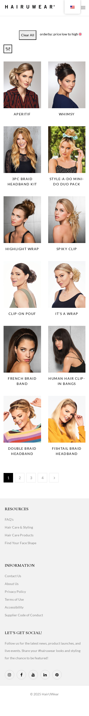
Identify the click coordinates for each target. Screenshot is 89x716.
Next (54, 477)
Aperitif (22, 114)
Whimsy (67, 114)
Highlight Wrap (22, 249)
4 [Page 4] (43, 478)
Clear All (27, 35)
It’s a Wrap (66, 314)
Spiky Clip (66, 249)
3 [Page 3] (31, 478)
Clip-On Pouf (22, 314)
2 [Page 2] (20, 478)
